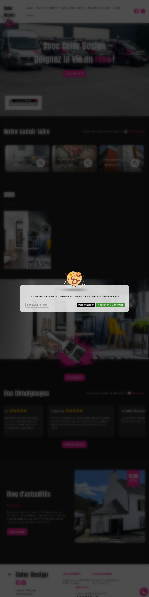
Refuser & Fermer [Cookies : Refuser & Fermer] (37, 305)
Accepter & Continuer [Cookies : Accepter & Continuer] (110, 305)
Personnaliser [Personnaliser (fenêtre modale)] (86, 305)
